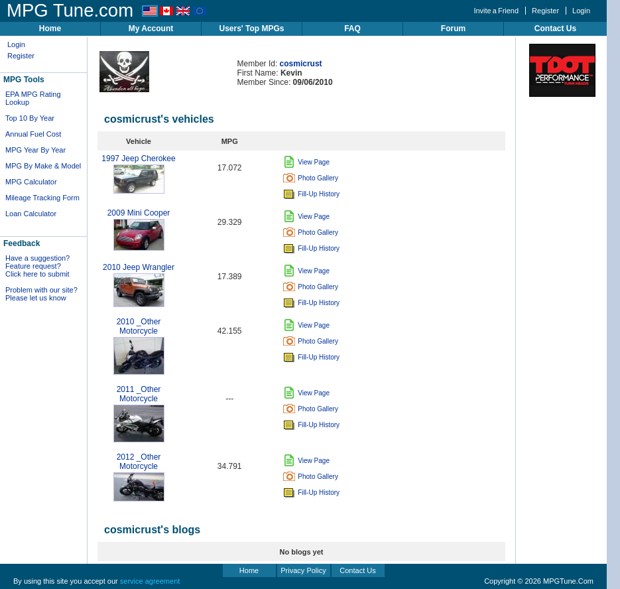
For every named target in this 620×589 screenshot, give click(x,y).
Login (581, 11)
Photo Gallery (310, 178)
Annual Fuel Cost (33, 134)
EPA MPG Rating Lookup (33, 98)
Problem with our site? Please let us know (41, 294)
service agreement (150, 581)
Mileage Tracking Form (42, 198)
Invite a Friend (496, 11)
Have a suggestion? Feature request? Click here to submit (37, 266)
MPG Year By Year (35, 150)
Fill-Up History (311, 194)
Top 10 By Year (29, 118)
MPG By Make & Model (43, 166)
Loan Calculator (30, 214)
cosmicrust (301, 63)
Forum (453, 28)
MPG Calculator (31, 182)
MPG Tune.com (70, 10)
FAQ (352, 28)
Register (545, 11)
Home (50, 28)
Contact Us (555, 28)
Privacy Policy (303, 570)
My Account (151, 28)
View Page (306, 162)
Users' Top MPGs (251, 28)
